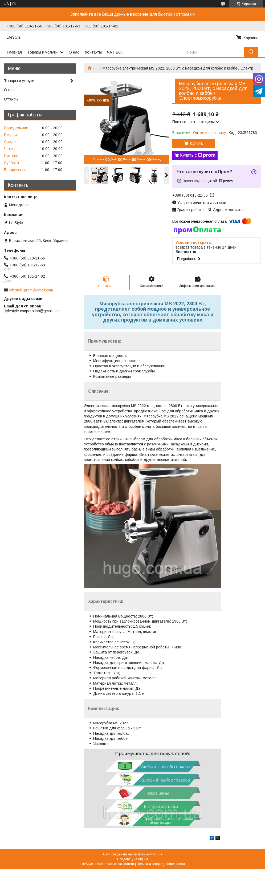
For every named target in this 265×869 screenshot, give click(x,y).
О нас (74, 52)
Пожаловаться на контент (114, 864)
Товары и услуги (42, 52)
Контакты (93, 52)
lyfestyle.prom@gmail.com (31, 290)
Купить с (197, 155)
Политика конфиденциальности (161, 864)
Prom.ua (156, 854)
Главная (14, 52)
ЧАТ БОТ (115, 52)
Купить (196, 143)
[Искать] (251, 52)
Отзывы (11, 99)
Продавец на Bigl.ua (132, 859)
